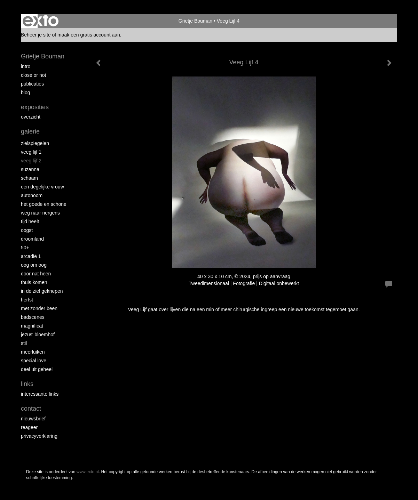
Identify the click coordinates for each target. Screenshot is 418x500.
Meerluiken (33, 352)
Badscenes (33, 317)
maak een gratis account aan (88, 35)
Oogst (27, 230)
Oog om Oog (34, 265)
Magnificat (32, 326)
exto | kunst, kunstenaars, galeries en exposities (40, 21)
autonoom (31, 195)
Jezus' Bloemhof (38, 334)
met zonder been (39, 308)
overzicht (30, 117)
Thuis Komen (34, 282)
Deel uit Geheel (37, 369)
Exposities (35, 107)
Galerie (30, 131)
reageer (29, 427)
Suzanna (30, 169)
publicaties (32, 84)
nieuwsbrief (33, 418)
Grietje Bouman (195, 21)
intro (25, 66)
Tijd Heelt (30, 221)
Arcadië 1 (31, 256)
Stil (24, 343)
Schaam (29, 178)
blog (25, 92)
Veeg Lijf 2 (31, 160)
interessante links (39, 394)
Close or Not (33, 75)
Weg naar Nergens (40, 213)
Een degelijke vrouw (42, 186)
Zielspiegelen (35, 143)
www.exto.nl (88, 471)
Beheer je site (36, 35)
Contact (31, 408)
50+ (25, 247)
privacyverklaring (39, 436)
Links (27, 383)
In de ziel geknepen (42, 291)
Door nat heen (36, 273)
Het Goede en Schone (43, 204)
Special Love (33, 360)
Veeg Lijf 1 (31, 152)
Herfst (27, 300)
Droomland (32, 239)
